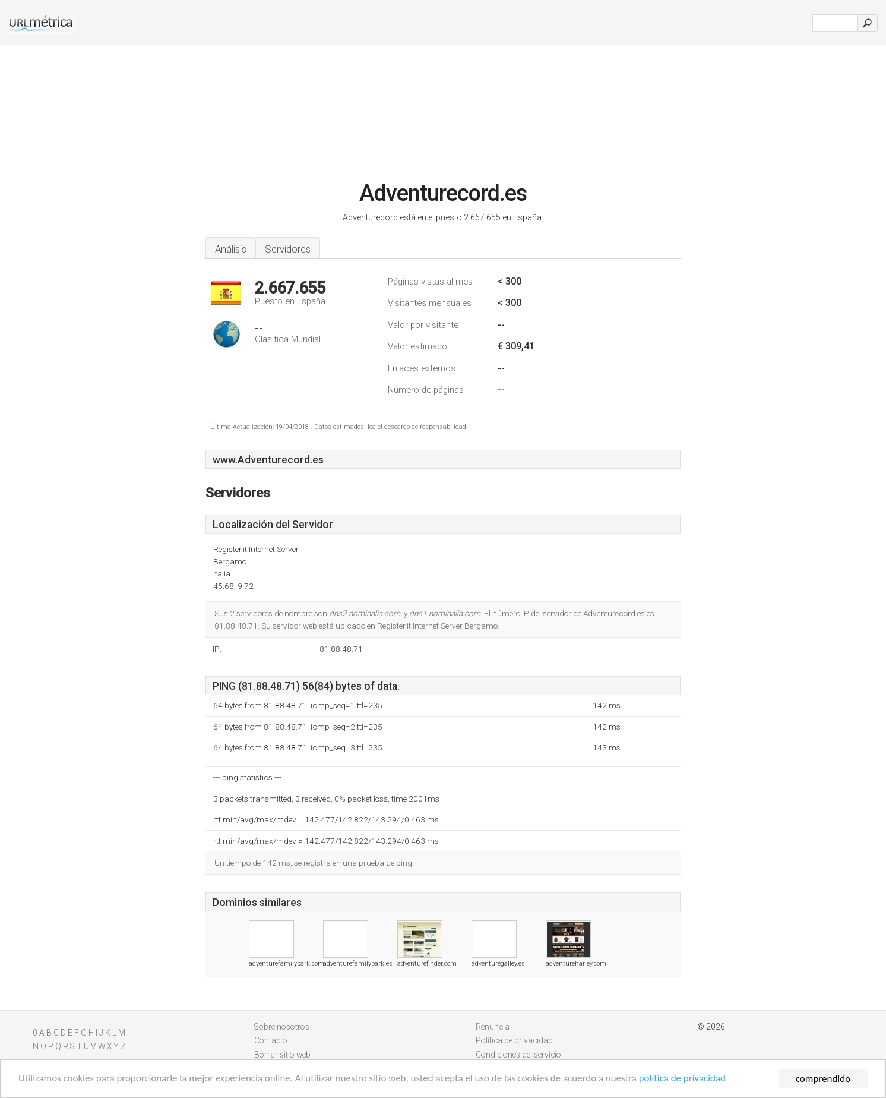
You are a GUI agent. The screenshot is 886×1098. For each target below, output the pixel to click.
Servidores (288, 249)
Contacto (270, 1040)
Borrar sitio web (282, 1054)
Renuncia (493, 1026)
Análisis (230, 249)
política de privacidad (685, 1080)
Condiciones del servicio (518, 1054)
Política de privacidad (514, 1040)
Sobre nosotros (281, 1026)
